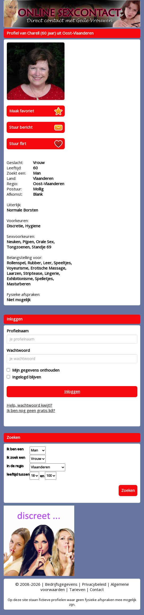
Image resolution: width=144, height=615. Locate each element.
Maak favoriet (21, 110)
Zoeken (128, 490)
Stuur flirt (17, 143)
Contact (97, 589)
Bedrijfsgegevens (61, 584)
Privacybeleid (94, 584)
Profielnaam (18, 330)
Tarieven (77, 589)
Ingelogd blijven (25, 376)
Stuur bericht (20, 127)
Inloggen (72, 391)
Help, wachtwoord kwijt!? (29, 405)
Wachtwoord (18, 350)
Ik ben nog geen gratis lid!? (31, 410)
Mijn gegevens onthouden (34, 370)
